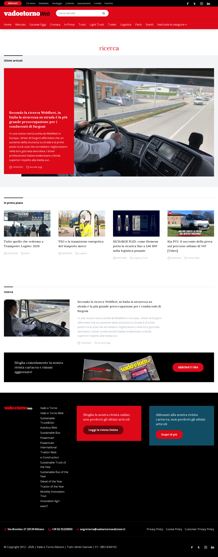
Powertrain (47, 438)
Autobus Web (48, 427)
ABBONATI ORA (188, 367)
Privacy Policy (155, 529)
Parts (138, 24)
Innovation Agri (50, 501)
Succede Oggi (38, 24)
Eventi (149, 24)
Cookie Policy (174, 529)
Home (7, 24)
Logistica (125, 24)
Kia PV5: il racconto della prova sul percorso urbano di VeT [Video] (189, 246)
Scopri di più (169, 434)
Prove (190, 258)
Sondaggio (57, 3)
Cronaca (55, 24)
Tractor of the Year (52, 486)
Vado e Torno (48, 408)
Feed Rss (109, 3)
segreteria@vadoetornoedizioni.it (100, 529)
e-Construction (49, 457)
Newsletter (44, 3)
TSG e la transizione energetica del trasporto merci (80, 244)
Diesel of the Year (51, 481)
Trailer (112, 24)
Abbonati (13, 3)
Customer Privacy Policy (199, 529)
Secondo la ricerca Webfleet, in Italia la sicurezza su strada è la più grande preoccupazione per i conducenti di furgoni (38, 119)
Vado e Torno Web (52, 413)
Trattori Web (48, 452)
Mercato (20, 24)
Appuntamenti (84, 3)
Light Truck (97, 24)
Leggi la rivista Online (103, 430)
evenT (44, 506)
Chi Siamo (31, 3)
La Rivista (69, 3)
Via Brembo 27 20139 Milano (24, 529)
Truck (82, 24)
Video (197, 258)
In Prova (69, 24)
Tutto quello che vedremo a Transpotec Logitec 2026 (23, 244)
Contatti (97, 3)
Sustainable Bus (50, 433)
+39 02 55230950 (60, 529)
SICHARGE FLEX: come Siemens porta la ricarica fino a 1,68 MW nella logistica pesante (135, 246)
